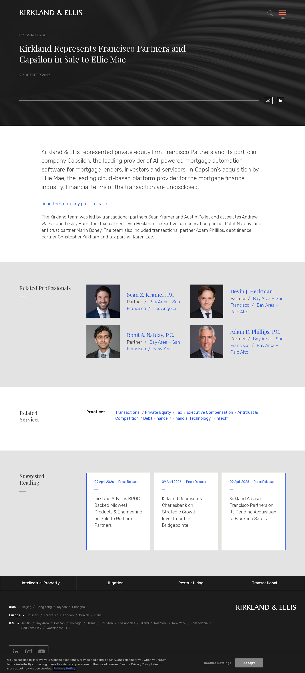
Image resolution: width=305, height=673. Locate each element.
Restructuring (190, 583)
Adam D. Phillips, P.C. (255, 331)
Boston (59, 623)
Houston (107, 623)
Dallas (91, 623)
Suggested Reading (32, 479)
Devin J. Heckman (251, 291)
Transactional (127, 412)
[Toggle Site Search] (270, 13)
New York (162, 348)
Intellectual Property (41, 583)
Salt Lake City (31, 628)
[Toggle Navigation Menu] (282, 13)
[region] (152, 663)
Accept (249, 662)
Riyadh (62, 607)
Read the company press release (74, 203)
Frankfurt (51, 615)
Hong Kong (44, 607)
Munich (84, 615)
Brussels (33, 615)
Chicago (76, 623)
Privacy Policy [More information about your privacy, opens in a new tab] (64, 668)
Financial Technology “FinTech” (200, 418)
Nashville (160, 623)
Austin (26, 623)
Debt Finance (155, 418)
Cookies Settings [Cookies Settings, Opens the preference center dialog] (217, 662)
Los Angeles (165, 308)
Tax (178, 412)
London (68, 615)
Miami (145, 623)
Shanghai (79, 607)
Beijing (26, 607)
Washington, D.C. (58, 628)
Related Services (30, 416)
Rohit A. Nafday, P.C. (150, 334)
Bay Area (42, 623)
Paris (98, 615)
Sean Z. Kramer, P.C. (151, 294)
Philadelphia (199, 623)
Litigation (115, 583)
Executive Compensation (210, 412)
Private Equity (158, 412)
